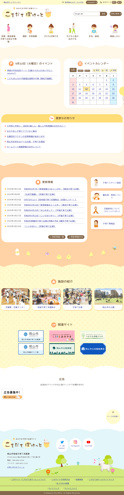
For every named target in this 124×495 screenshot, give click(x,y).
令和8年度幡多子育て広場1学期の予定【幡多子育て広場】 (50, 221)
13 (93, 89)
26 (86, 98)
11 (80, 89)
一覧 (106, 70)
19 (86, 93)
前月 (81, 71)
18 (80, 93)
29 (107, 98)
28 (100, 98)
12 (86, 89)
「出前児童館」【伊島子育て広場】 (40, 194)
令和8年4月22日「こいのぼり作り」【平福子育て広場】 (49, 216)
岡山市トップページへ (12, 2)
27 (93, 98)
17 (73, 93)
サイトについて (71, 488)
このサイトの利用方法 (61, 479)
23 (113, 93)
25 (80, 98)
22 (107, 93)
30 (113, 98)
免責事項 (79, 479)
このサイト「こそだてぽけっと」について (28, 479)
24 (73, 98)
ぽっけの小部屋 (62, 483)
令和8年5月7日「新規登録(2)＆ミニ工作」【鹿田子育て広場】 (52, 189)
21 (100, 93)
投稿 (114, 70)
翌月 (86, 71)
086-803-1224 (18, 460)
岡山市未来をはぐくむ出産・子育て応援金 (26, 142)
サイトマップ (53, 488)
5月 (73, 70)
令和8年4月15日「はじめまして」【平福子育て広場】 (48, 210)
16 (113, 89)
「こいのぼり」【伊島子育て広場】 (40, 226)
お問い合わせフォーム (16, 467)
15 (107, 89)
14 (100, 89)
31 (73, 102)
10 (73, 89)
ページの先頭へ (113, 416)
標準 (114, 2)
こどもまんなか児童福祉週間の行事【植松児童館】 (30, 79)
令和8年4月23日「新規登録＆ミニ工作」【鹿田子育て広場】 (51, 205)
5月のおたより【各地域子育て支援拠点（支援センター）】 (50, 200)
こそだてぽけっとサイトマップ (101, 479)
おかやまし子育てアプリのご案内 (22, 131)
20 (93, 93)
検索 (97, 70)
